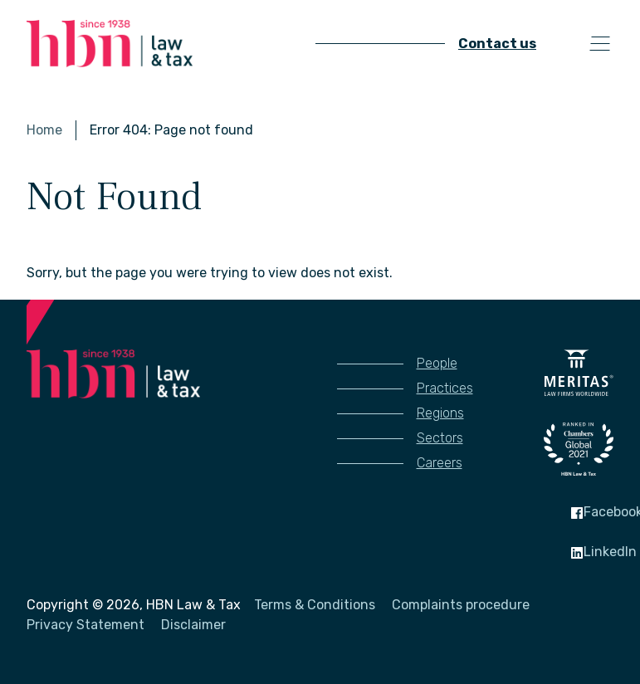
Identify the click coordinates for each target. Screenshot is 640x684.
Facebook (599, 512)
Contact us (497, 43)
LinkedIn (596, 551)
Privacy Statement (85, 625)
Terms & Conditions (314, 605)
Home (44, 130)
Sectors (440, 438)
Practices (445, 388)
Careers (439, 463)
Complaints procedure (461, 605)
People (437, 363)
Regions (440, 413)
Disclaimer (193, 625)
